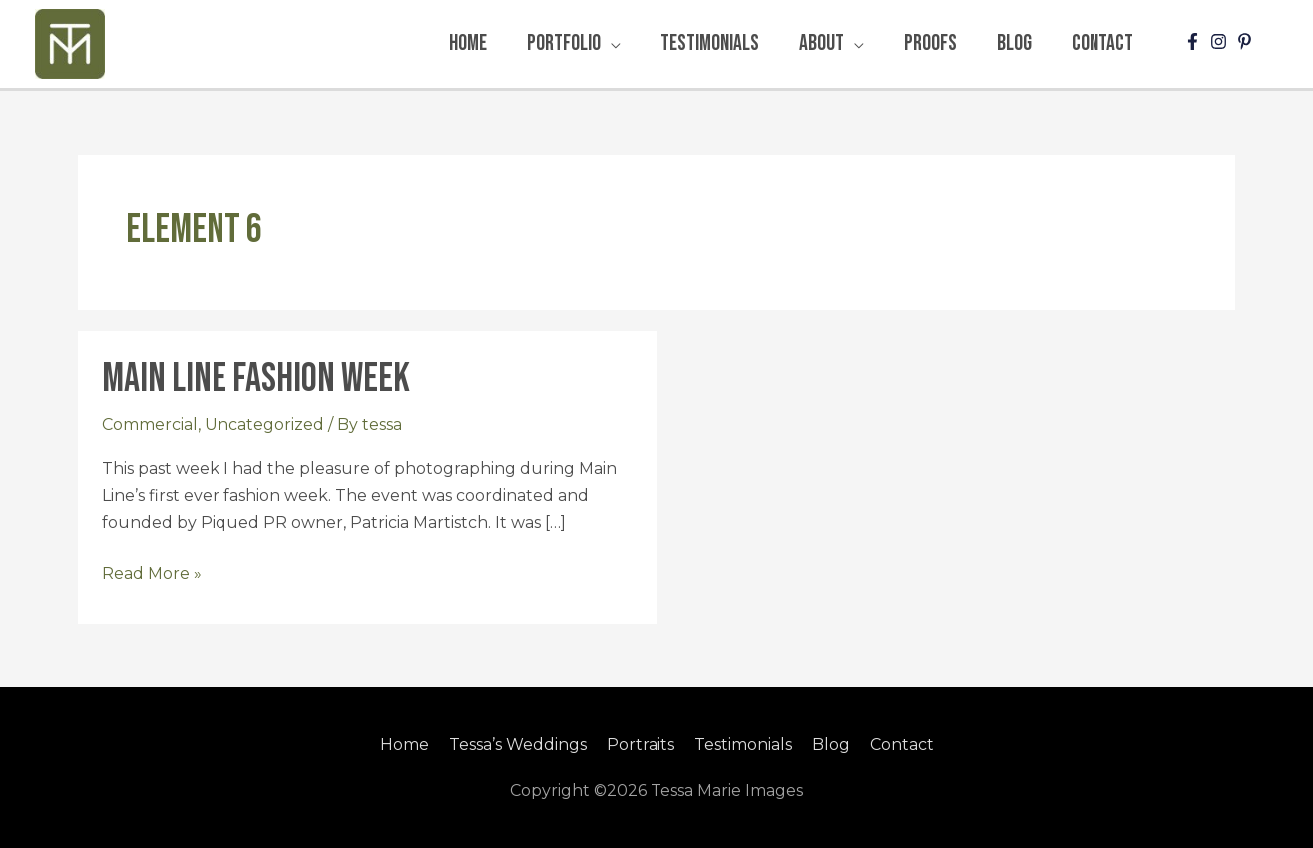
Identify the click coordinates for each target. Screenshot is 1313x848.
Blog (831, 744)
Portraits (640, 744)
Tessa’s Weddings (518, 744)
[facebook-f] (1195, 41)
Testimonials (743, 744)
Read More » (152, 571)
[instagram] (1221, 41)
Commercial (150, 424)
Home (404, 744)
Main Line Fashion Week (256, 379)
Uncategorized (264, 424)
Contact (902, 744)
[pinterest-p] (1247, 41)
